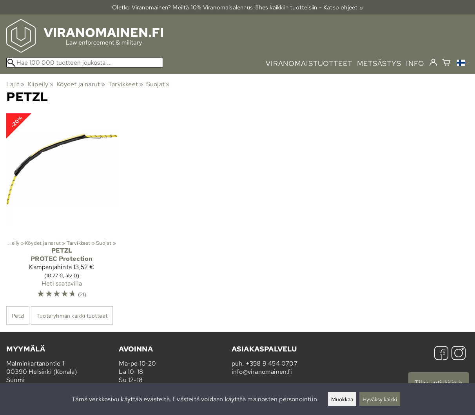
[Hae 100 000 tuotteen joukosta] (84, 62)
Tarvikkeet (125, 84)
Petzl (18, 315)
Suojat (158, 84)
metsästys (379, 63)
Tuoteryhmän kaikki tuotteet (71, 315)
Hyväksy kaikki (380, 399)
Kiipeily (40, 84)
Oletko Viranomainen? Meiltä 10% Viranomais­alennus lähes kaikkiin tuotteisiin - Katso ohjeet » (237, 7)
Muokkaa (342, 399)
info (415, 63)
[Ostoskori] (446, 63)
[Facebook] (441, 354)
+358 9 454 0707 (271, 363)
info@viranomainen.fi (262, 372)
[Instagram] (458, 354)
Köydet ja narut (80, 84)
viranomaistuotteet (309, 63)
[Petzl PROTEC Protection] (61, 209)
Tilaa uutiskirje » (438, 383)
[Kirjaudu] (433, 63)
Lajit (15, 84)
